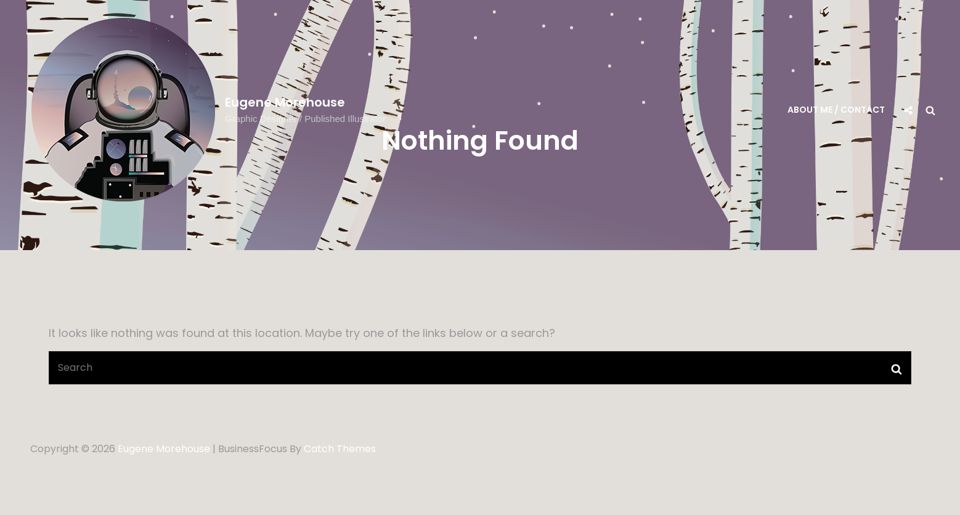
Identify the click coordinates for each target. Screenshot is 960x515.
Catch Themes (340, 449)
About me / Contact (836, 109)
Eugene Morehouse (285, 102)
